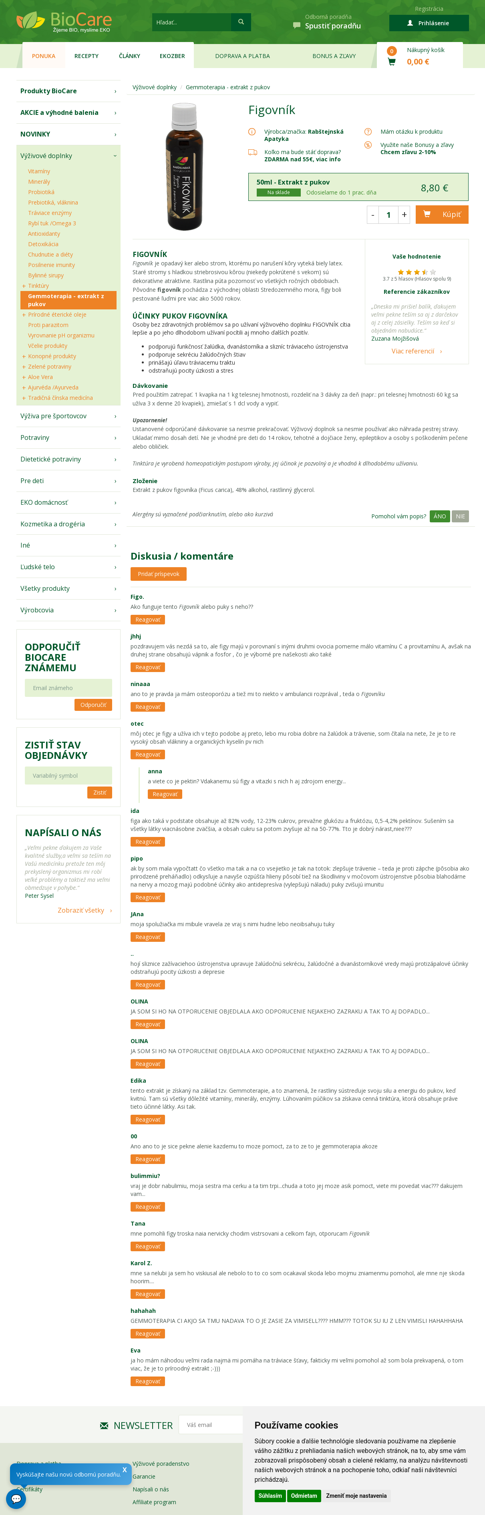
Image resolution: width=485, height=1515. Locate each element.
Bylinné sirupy (46, 275)
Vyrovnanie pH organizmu (61, 335)
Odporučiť (93, 704)
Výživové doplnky (46, 155)
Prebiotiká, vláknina (53, 202)
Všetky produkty (45, 588)
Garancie (144, 1476)
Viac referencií (413, 351)
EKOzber (172, 56)
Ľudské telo (37, 566)
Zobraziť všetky (81, 910)
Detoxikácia (43, 244)
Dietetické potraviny (50, 459)
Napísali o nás (151, 1489)
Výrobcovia (37, 610)
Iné (25, 545)
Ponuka (43, 56)
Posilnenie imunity (51, 265)
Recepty (86, 56)
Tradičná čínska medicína (60, 397)
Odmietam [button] (304, 1496)
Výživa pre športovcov (53, 415)
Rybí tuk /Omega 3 (52, 223)
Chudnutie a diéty (50, 254)
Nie (460, 516)
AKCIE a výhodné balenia (59, 112)
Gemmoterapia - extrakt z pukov (66, 300)
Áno (440, 516)
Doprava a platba (242, 56)
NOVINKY (35, 134)
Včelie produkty (47, 345)
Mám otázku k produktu (411, 131)
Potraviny (34, 437)
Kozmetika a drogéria (52, 524)
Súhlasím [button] (270, 1496)
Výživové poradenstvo (161, 1463)
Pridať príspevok (158, 574)
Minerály (39, 181)
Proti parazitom (48, 325)
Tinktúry (38, 285)
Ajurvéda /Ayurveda (53, 387)
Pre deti (32, 480)
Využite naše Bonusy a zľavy (417, 148)
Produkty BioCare (48, 90)
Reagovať (147, 619)
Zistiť (99, 792)
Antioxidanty (44, 233)
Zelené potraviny (49, 366)
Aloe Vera (40, 377)
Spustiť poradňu (333, 25)
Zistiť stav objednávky (56, 750)
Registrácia (429, 8)
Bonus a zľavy (334, 56)
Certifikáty (29, 1489)
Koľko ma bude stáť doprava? (302, 152)
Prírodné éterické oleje (57, 314)
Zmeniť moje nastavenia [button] (356, 1496)
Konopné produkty (52, 356)
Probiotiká (41, 192)
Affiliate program (154, 1502)
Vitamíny (39, 171)
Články (129, 56)
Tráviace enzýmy (50, 213)
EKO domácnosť (44, 502)
